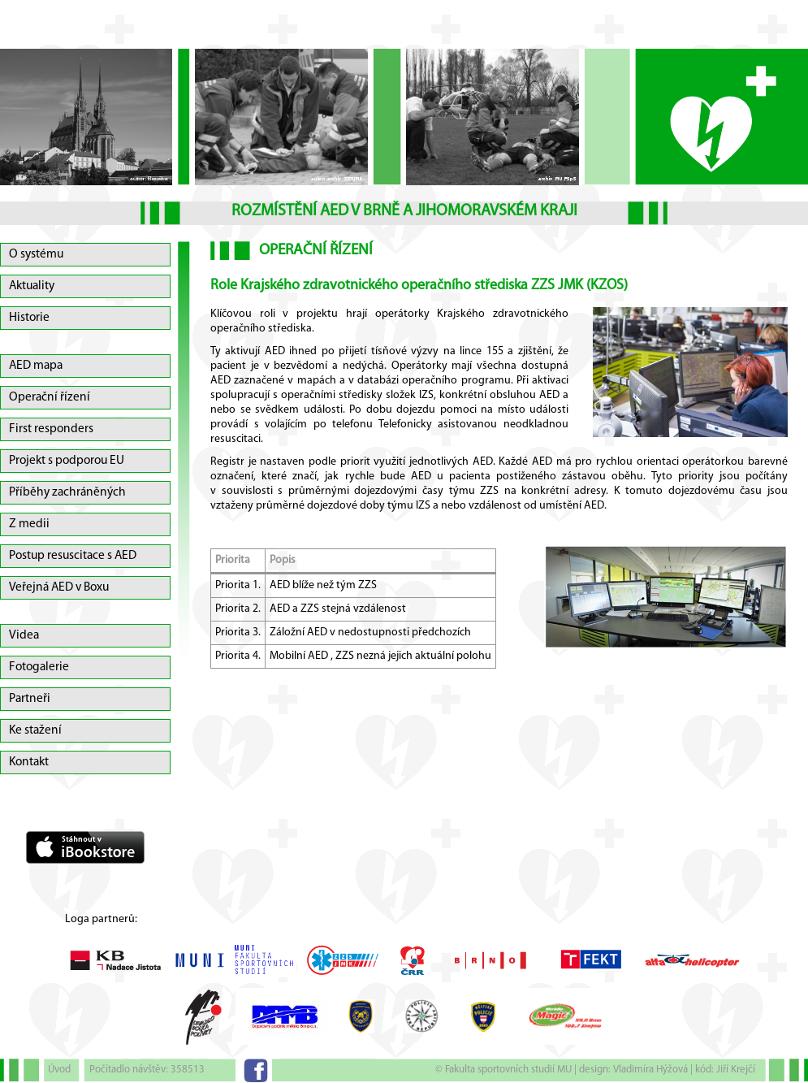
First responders (51, 428)
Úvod (59, 1069)
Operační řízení (49, 397)
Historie (29, 317)
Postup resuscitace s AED (72, 555)
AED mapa (36, 365)
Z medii (29, 524)
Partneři (29, 698)
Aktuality (31, 285)
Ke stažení (35, 730)
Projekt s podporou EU (66, 460)
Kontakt (29, 762)
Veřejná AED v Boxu (59, 587)
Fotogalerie (39, 667)
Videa (24, 635)
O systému (36, 254)
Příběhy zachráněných (67, 492)
